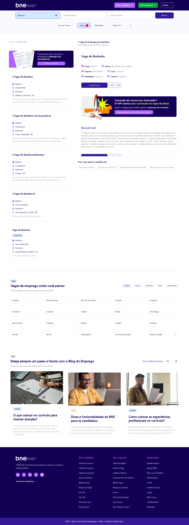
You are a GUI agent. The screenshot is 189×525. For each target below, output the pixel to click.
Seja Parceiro (118, 502)
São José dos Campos (123, 335)
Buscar (164, 15)
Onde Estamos (152, 478)
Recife (49, 335)
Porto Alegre (154, 312)
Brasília (15, 335)
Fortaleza (50, 323)
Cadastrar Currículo (86, 468)
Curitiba (15, 300)
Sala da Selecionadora (121, 497)
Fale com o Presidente (155, 473)
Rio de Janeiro (17, 323)
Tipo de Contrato (66, 25)
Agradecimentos (153, 463)
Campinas (153, 300)
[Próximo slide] (175, 361)
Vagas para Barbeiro (86, 167)
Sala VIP (82, 492)
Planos (115, 492)
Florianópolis (86, 335)
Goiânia (84, 312)
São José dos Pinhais (88, 300)
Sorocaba (153, 323)
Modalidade (100, 25)
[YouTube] (42, 475)
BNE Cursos (151, 497)
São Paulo (16, 312)
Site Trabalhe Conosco (121, 507)
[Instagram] (30, 475)
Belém (117, 312)
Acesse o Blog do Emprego (153, 361)
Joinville (118, 300)
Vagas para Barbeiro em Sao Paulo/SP (133, 167)
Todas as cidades (156, 335)
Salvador (50, 312)
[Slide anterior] (168, 361)
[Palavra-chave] (131, 15)
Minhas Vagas (118, 483)
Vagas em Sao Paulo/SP (107, 167)
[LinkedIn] (18, 475)
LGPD (149, 483)
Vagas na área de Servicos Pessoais (162, 167)
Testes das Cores (85, 502)
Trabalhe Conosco (153, 488)
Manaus (84, 323)
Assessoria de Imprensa (26, 481)
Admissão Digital (119, 463)
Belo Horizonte (52, 300)
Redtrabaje (151, 507)
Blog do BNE (152, 468)
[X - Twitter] (36, 475)
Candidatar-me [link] (94, 85)
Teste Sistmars (84, 507)
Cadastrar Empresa (120, 473)
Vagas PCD (118, 25)
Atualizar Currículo (86, 463)
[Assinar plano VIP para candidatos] (129, 107)
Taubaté (118, 323)
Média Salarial (84, 483)
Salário (84, 25)
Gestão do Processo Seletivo (123, 478)
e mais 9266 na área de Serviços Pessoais (93, 45)
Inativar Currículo (85, 478)
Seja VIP (82, 497)
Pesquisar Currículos (120, 488)
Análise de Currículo (86, 473)
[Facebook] (24, 475)
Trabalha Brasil (152, 502)
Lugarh (149, 492)
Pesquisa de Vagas (85, 488)
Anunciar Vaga (118, 468)
